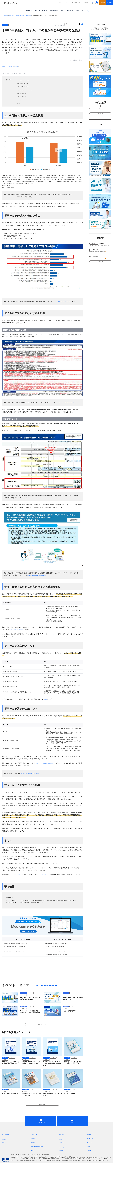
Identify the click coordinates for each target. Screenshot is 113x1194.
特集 (62, 10)
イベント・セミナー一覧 (42, 1040)
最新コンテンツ (33, 15)
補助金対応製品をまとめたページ (57, 639)
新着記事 (61, 1164)
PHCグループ (7, 15)
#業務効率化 (17, 66)
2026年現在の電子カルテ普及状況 (28, 80)
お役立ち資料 (54, 10)
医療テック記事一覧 (42, 15)
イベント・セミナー (41, 10)
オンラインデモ (91, 1169)
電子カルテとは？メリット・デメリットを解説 (17, 957)
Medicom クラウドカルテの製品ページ (21, 879)
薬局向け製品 (34, 1165)
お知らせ (89, 1173)
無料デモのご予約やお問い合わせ (59, 879)
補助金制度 (90, 1161)
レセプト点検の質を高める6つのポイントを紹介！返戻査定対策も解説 (100, 252)
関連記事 (47, 704)
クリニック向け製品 (36, 1161)
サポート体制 (5, 1167)
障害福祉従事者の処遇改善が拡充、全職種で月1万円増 (100, 260)
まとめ (20, 103)
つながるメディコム (92, 1165)
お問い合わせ (91, 1177)
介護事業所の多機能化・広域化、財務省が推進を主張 (100, 269)
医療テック (70, 10)
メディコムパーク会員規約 (19, 1192)
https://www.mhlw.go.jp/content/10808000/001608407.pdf (44, 502)
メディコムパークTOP (62, 2)
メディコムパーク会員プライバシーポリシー (41, 1192)
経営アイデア (80, 10)
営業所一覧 (5, 1169)
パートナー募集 (6, 1172)
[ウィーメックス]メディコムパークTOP (20, 15)
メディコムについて (76, 2)
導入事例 (86, 2)
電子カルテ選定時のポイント (27, 97)
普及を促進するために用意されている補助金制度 (32, 90)
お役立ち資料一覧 (42, 1122)
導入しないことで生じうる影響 (27, 100)
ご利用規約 (6, 1192)
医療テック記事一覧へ (42, 979)
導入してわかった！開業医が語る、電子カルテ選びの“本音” (39, 778)
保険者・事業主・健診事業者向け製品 (41, 1173)
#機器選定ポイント (7, 66)
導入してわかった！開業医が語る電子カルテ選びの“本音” (53, 768)
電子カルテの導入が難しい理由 (27, 83)
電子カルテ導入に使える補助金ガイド (22, 634)
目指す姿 (4, 1164)
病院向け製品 (34, 1169)
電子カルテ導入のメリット (26, 93)
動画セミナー (100, 109)
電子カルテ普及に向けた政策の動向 (29, 87)
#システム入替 (27, 66)
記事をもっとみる (100, 276)
